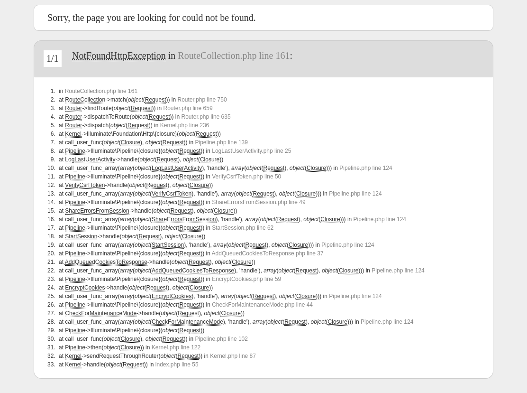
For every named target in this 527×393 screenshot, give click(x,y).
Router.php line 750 (202, 99)
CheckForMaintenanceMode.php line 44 (262, 304)
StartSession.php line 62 (242, 228)
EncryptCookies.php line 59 (246, 279)
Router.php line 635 (206, 116)
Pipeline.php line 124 (365, 168)
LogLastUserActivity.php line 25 (251, 151)
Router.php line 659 (187, 108)
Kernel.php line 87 (233, 356)
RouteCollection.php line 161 (234, 55)
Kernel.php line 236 (184, 125)
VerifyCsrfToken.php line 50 (246, 176)
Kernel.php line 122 (176, 347)
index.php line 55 (177, 364)
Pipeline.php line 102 (221, 339)
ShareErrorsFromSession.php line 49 (258, 202)
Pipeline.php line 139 (221, 142)
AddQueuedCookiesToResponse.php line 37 (268, 253)
